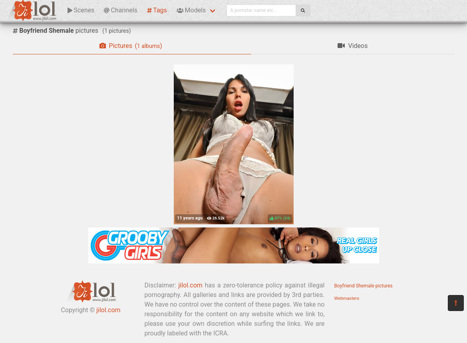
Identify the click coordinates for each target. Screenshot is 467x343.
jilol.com (108, 310)
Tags (157, 10)
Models (191, 10)
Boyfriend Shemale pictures (363, 286)
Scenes (81, 10)
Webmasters (347, 298)
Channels (120, 10)
